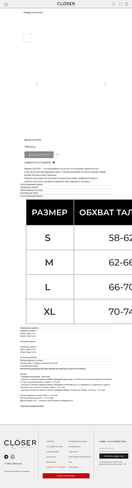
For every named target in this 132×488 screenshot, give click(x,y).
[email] (113, 448)
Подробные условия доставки (32, 406)
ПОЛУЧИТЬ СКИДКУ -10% (114, 456)
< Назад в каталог (32, 12)
